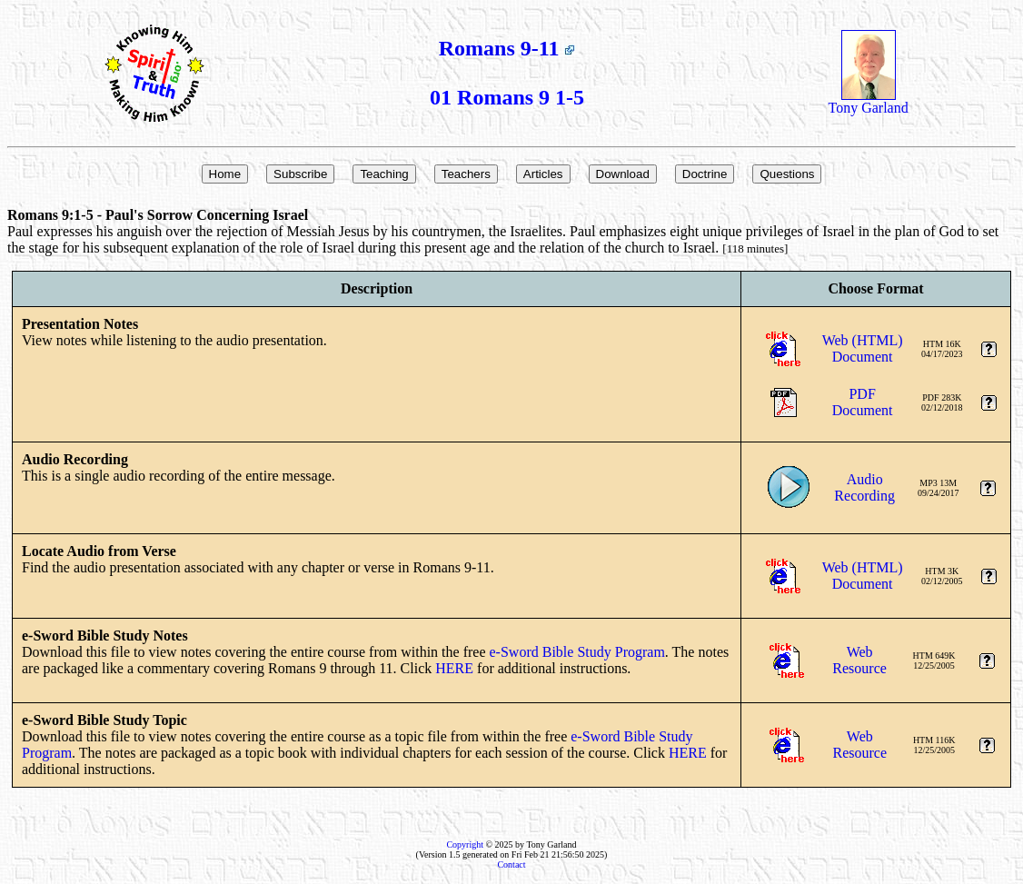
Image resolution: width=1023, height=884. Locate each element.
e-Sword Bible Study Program (577, 652)
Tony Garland (869, 101)
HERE (454, 668)
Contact (511, 864)
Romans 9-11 (507, 48)
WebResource (859, 660)
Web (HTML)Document (862, 348)
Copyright (464, 844)
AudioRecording (864, 487)
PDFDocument (862, 402)
